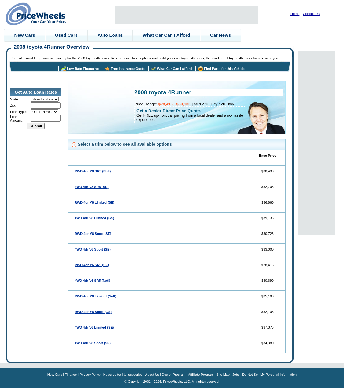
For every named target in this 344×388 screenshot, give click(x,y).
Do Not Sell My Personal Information (269, 374)
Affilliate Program (201, 374)
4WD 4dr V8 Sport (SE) (93, 343)
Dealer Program (174, 374)
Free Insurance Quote (128, 68)
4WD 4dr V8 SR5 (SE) (92, 187)
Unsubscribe (133, 374)
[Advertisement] (186, 15)
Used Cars (66, 35)
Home (294, 14)
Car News (220, 35)
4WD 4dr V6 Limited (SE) (94, 327)
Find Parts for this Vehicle (224, 68)
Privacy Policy (90, 374)
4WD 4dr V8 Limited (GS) (94, 218)
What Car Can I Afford (166, 35)
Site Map (223, 374)
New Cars (24, 35)
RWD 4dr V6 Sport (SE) (93, 233)
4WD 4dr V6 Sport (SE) (93, 249)
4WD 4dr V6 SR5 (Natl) (92, 280)
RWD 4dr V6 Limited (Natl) (95, 296)
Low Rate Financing (83, 68)
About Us (152, 374)
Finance (71, 374)
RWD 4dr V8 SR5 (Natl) (93, 171)
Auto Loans (110, 35)
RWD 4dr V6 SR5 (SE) (92, 265)
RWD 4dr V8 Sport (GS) (93, 312)
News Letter (112, 374)
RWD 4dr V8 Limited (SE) (94, 202)
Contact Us (311, 14)
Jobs (235, 374)
